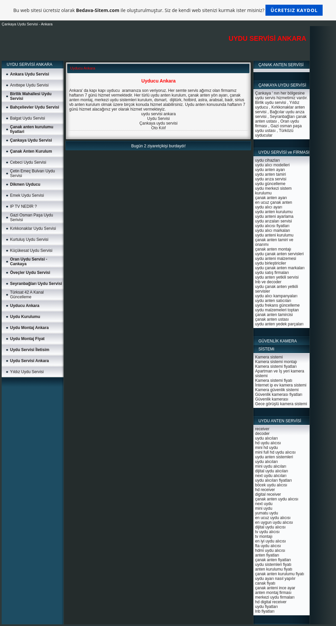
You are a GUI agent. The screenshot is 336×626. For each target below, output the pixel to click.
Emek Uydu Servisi (27, 195)
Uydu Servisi (158, 118)
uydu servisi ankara (158, 114)
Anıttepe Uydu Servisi (29, 85)
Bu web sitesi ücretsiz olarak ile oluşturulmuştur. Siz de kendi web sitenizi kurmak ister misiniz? (168, 10)
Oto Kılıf (158, 128)
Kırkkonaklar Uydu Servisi (33, 228)
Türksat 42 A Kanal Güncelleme (27, 294)
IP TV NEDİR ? (23, 206)
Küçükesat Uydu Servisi (31, 250)
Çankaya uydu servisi (158, 123)
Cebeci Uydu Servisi (28, 162)
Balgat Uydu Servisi (27, 118)
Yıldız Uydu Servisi (27, 371)
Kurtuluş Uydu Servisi (29, 239)
